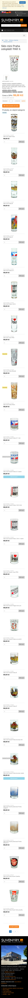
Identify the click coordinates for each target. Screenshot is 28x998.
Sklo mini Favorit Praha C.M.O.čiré (12, 505)
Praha (6, 40)
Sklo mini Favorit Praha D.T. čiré (11, 438)
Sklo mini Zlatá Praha (9, 136)
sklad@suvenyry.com (9, 972)
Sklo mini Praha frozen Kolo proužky (13, 910)
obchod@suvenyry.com (10, 976)
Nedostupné (14, 476)
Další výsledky (14, 926)
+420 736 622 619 (8, 30)
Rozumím (22, 2)
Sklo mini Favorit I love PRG (10, 572)
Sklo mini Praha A (8, 170)
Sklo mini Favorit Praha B (10, 672)
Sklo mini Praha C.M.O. (9, 304)
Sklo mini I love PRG (8, 337)
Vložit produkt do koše (11, 106)
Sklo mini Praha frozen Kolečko (11, 876)
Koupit (21, 141)
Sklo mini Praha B (8, 203)
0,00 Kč (20, 15)
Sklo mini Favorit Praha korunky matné (13, 773)
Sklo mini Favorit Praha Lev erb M (12, 639)
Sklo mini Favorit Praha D (10, 706)
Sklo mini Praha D (8, 237)
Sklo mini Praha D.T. (8, 270)
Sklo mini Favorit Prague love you (12, 605)
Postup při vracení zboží (8, 992)
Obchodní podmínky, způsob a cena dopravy (13, 988)
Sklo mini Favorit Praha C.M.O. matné (13, 538)
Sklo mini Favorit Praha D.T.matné (12, 471)
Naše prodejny (6, 989)
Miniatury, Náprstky (13, 40)
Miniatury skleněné (8, 41)
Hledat (24, 25)
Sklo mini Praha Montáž (9, 371)
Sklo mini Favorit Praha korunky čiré (12, 739)
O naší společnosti (7, 991)
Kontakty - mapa (6, 994)
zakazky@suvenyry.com (10, 979)
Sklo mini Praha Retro (9, 404)
